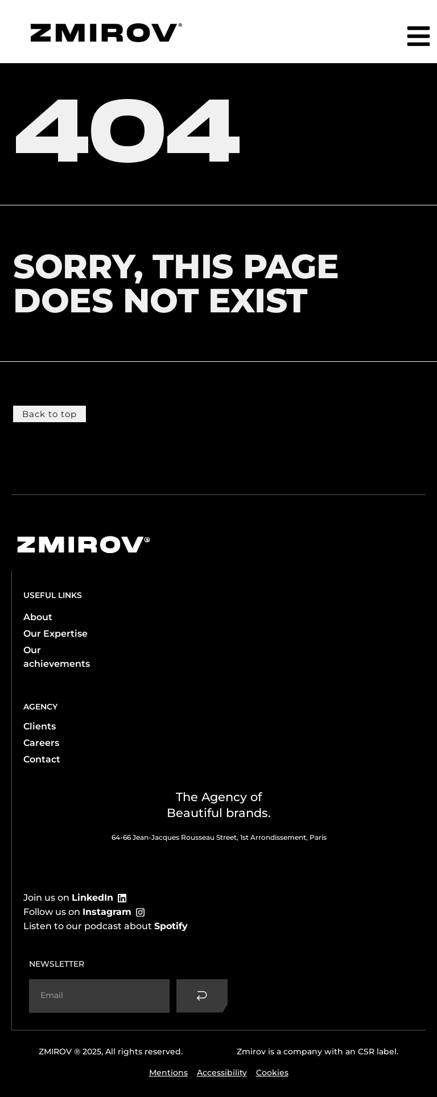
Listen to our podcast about (105, 925)
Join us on (68, 897)
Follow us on (77, 911)
